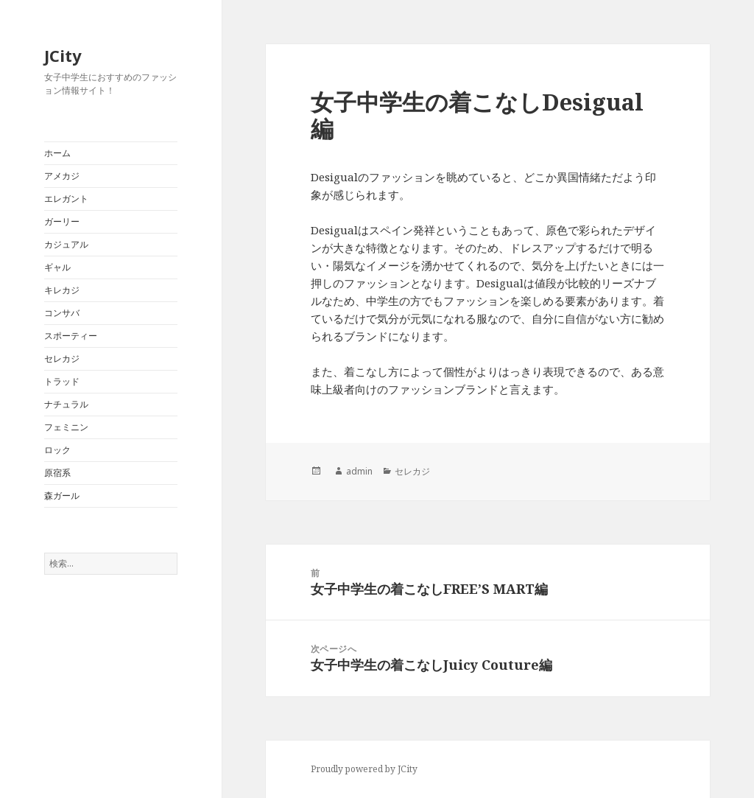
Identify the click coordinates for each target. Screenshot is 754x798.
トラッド (62, 381)
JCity (63, 55)
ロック (57, 450)
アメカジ (62, 175)
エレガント (66, 198)
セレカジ (62, 358)
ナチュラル (66, 404)
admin (359, 471)
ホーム (57, 153)
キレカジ (62, 290)
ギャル (57, 267)
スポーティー (70, 335)
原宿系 (57, 472)
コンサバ (62, 313)
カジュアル (66, 244)
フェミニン (66, 427)
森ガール (62, 495)
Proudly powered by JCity (364, 769)
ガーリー (62, 221)
